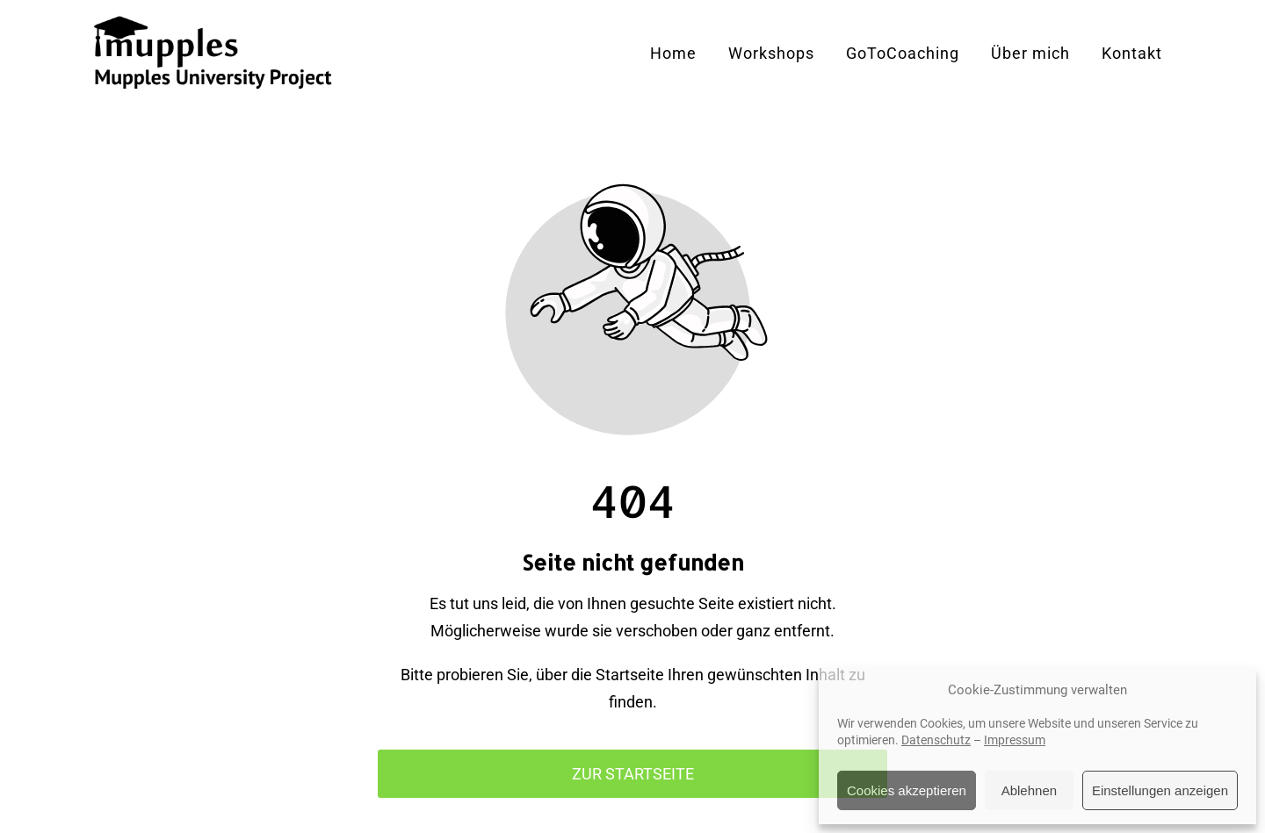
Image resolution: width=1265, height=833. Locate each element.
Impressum (1014, 740)
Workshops (771, 53)
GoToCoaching (902, 53)
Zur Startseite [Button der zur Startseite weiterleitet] (633, 774)
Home (673, 53)
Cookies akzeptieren (906, 790)
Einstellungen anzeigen (1160, 790)
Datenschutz (936, 740)
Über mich (1030, 53)
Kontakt (1132, 53)
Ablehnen (1029, 790)
